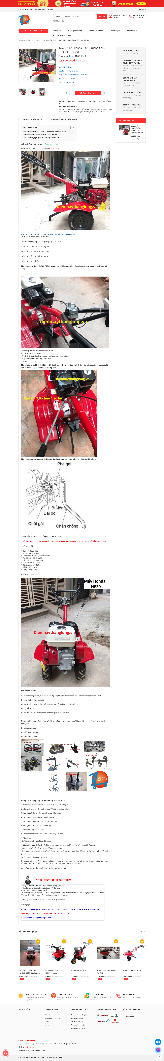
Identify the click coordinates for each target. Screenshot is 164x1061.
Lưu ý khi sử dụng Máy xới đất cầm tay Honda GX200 (42, 138)
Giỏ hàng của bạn (138, 15)
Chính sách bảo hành (78, 1029)
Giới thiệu (48, 1015)
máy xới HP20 (70, 109)
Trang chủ (58, 31)
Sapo (61, 1058)
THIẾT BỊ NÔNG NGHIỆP (97, 31)
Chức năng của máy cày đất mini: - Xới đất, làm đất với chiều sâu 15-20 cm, (48, 131)
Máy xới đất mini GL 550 (79, 970)
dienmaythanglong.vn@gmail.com (35, 1051)
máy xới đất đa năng (53, 536)
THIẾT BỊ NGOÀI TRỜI (75, 31)
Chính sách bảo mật (78, 1025)
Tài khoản (116, 18)
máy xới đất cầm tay (92, 109)
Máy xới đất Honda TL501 (132, 970)
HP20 (63, 109)
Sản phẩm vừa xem (127, 120)
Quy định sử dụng (77, 1022)
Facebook (130, 1016)
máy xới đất (80, 109)
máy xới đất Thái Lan (97, 112)
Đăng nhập (116, 15)
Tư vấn (47, 1022)
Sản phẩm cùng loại (28, 931)
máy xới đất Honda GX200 (68, 112)
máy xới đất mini (83, 112)
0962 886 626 (39, 9)
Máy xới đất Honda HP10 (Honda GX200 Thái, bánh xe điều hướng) (29, 973)
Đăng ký (124, 15)
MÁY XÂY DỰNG (132, 31)
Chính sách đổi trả (77, 1019)
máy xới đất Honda (105, 109)
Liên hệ (47, 1025)
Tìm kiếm (101, 17)
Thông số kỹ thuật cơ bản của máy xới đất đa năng (40, 134)
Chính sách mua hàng (52, 1019)
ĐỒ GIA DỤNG (116, 31)
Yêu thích (142, 9)
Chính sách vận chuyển (79, 1015)
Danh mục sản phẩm (33, 31)
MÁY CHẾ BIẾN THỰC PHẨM (63, 35)
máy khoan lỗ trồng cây (94, 861)
